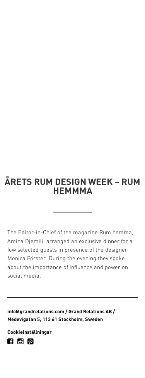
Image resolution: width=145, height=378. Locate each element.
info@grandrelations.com (35, 311)
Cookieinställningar (29, 332)
